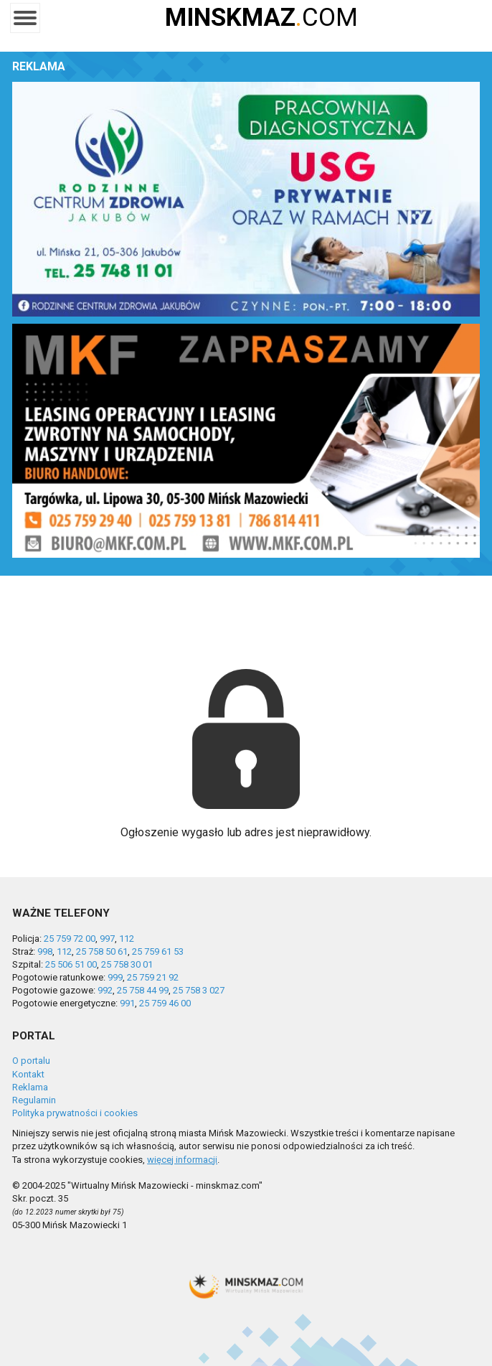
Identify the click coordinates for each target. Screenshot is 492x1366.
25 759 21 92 (153, 977)
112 (126, 938)
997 (107, 938)
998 (44, 951)
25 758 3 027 (198, 990)
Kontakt (28, 1074)
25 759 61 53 (158, 951)
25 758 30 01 (127, 964)
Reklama (30, 1087)
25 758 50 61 (102, 951)
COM (261, 17)
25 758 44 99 (143, 990)
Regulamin (34, 1100)
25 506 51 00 (71, 964)
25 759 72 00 (69, 938)
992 (105, 990)
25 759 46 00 (165, 1003)
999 (115, 977)
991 (127, 1003)
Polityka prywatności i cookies (75, 1113)
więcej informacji (182, 1159)
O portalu (31, 1060)
